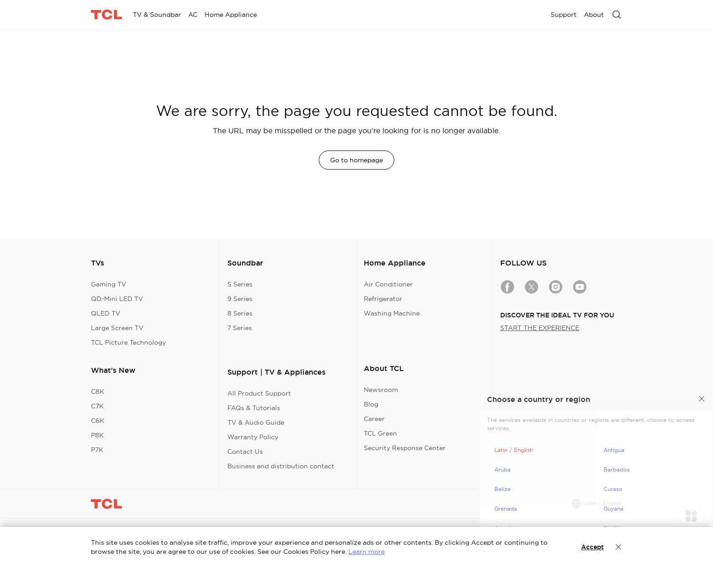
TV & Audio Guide (255, 422)
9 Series (239, 299)
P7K (97, 450)
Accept (592, 547)
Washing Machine (392, 313)
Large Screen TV (117, 328)
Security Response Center (405, 448)
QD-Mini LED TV (117, 299)
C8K (97, 391)
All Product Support (259, 393)
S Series (239, 284)
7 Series (239, 328)
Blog (371, 404)
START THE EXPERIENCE (539, 328)
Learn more (366, 551)
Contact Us (245, 451)
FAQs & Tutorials (253, 408)
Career (374, 419)
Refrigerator (383, 299)
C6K (97, 420)
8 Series (239, 313)
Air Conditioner (388, 284)
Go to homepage (356, 160)
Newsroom (381, 390)
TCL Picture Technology (128, 342)
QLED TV (106, 313)
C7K (97, 406)
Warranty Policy (252, 437)
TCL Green (380, 433)
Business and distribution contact (280, 466)
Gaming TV (108, 284)
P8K (97, 435)
